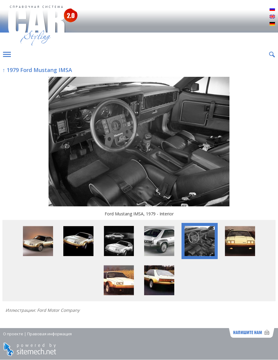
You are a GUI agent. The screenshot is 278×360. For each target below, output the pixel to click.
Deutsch (272, 24)
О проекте (13, 334)
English (272, 17)
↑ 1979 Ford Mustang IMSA (37, 70)
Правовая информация (49, 334)
